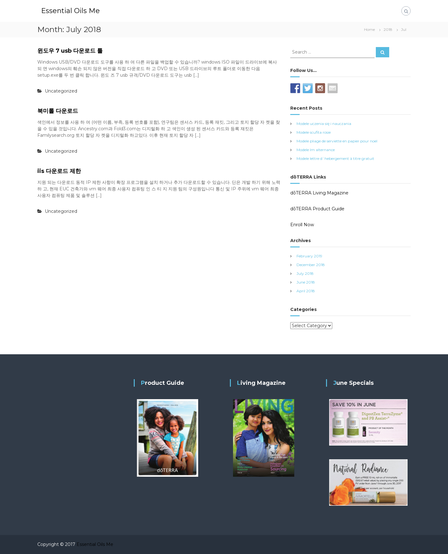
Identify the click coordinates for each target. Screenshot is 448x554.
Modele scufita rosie (313, 132)
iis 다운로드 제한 (59, 171)
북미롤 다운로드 (57, 110)
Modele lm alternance (315, 149)
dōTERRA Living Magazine (319, 193)
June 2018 (305, 282)
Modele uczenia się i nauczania (323, 123)
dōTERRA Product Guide (317, 209)
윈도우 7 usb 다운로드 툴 (70, 50)
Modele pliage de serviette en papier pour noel (336, 141)
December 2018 (310, 264)
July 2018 (305, 273)
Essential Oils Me (70, 11)
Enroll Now (302, 224)
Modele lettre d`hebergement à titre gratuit (335, 158)
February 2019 (309, 256)
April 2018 (305, 291)
